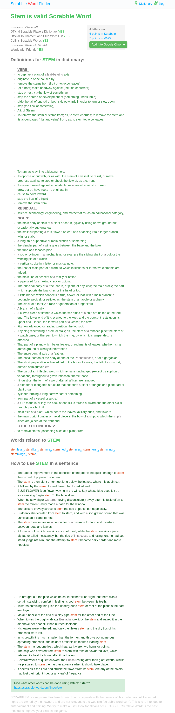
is (51, 317)
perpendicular (40, 362)
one (39, 101)
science (22, 213)
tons (81, 651)
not (92, 473)
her (33, 624)
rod (22, 254)
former (74, 637)
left (40, 633)
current (83, 88)
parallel (33, 407)
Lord (44, 669)
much (43, 637)
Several (22, 660)
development (51, 97)
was (121, 513)
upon (112, 317)
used (29, 281)
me (45, 449)
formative (95, 268)
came (39, 518)
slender (27, 245)
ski (45, 101)
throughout (39, 376)
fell (22, 486)
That (20, 344)
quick (98, 473)
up (117, 490)
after (61, 380)
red (54, 486)
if (34, 669)
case (32, 335)
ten (53, 481)
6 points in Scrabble (102, 33)
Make (21, 615)
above (97, 223)
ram (23, 171)
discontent (53, 477)
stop (20, 92)
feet (58, 481)
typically (79, 223)
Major (40, 499)
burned (60, 624)
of (42, 74)
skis (60, 101)
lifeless (74, 628)
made (29, 403)
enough (108, 473)
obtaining (35, 606)
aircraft (53, 398)
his (103, 499)
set (121, 535)
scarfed (58, 317)
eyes (107, 490)
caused (45, 79)
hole (61, 171)
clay (34, 171)
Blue (43, 490)
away (90, 499)
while (81, 531)
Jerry (43, 504)
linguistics (24, 380)
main (25, 223)
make (35, 88)
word (54, 268)
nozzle (32, 615)
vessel (84, 176)
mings (19, 454)
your (20, 495)
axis (66, 74)
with (43, 176)
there (105, 597)
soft (91, 513)
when (77, 664)
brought (22, 407)
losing (99, 535)
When (21, 499)
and (121, 115)
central (36, 353)
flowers (106, 412)
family (60, 277)
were (35, 628)
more (117, 540)
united (102, 313)
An (26, 326)
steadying (33, 601)
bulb (33, 531)
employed (23, 610)
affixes (73, 380)
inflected (42, 371)
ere (97, 669)
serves (41, 522)
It (18, 486)
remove (22, 83)
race (52, 304)
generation (66, 304)
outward (90, 403)
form (41, 380)
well (87, 486)
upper (21, 322)
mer (75, 449)
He (19, 597)
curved (24, 313)
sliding (88, 254)
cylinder (34, 254)
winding (22, 259)
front (20, 398)
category (117, 213)
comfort (46, 601)
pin (30, 259)
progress (23, 180)
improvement (41, 473)
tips (105, 628)
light (92, 597)
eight (44, 481)
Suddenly (23, 513)
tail (31, 101)
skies (71, 495)
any (82, 286)
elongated (40, 385)
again (111, 481)
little (22, 295)
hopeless (23, 544)
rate (26, 473)
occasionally (25, 227)
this (45, 606)
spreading (24, 642)
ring (71, 335)
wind (77, 490)
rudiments (81, 344)
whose (92, 490)
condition (65, 473)
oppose (26, 176)
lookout (78, 326)
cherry (100, 299)
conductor (60, 522)
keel (74, 317)
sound (108, 513)
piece (33, 313)
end (19, 317)
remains (70, 371)
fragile (40, 495)
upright (34, 416)
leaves (75, 83)
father (26, 535)
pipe (49, 250)
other (110, 403)
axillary (82, 412)
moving (61, 499)
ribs (42, 119)
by (53, 79)
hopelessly (99, 509)
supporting (36, 232)
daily (95, 540)
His (19, 628)
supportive (40, 241)
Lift (113, 490)
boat (27, 88)
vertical (25, 263)
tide (72, 88)
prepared (28, 664)
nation (72, 277)
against (58, 88)
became (85, 540)
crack (53, 281)
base (80, 245)
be (38, 79)
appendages (29, 119)
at (108, 313)
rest (50, 518)
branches (49, 290)
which (66, 268)
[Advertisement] (71, 145)
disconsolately (76, 499)
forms (24, 531)
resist (97, 176)
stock (108, 286)
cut (38, 176)
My (19, 535)
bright (39, 673)
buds (91, 412)
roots (44, 189)
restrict (32, 92)
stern (69, 513)
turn (94, 101)
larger (104, 232)
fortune (108, 535)
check (59, 180)
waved (107, 619)
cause (21, 194)
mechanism (53, 254)
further (56, 664)
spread (33, 97)
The (20, 286)
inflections (78, 268)
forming (34, 394)
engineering (53, 213)
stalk (44, 223)
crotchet (114, 362)
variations (23, 376)
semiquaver (36, 367)
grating (98, 513)
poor (83, 473)
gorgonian (111, 358)
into (41, 171)
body (33, 223)
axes (59, 431)
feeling (59, 601)
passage (79, 522)
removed (89, 380)
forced (80, 403)
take (97, 664)
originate (23, 79)
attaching (85, 232)
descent (44, 277)
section (63, 241)
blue (100, 490)
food (93, 522)
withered (45, 628)
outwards (70, 101)
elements (108, 268)
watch (43, 259)
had (116, 535)
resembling (37, 331)
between (65, 245)
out (27, 189)
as (66, 115)
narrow (53, 394)
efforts (110, 660)
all (66, 380)
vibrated (42, 513)
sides (76, 313)
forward (35, 185)
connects (51, 295)
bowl (98, 245)
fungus (96, 385)
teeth (102, 601)
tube (25, 250)
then (37, 481)
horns (93, 646)
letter (48, 263)
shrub (68, 223)
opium (66, 281)
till (44, 624)
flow (46, 92)
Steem (30, 110)
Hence (37, 322)
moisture (108, 522)
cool (71, 601)
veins (54, 119)
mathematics (77, 213)
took (74, 619)
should (88, 664)
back (55, 403)
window (80, 504)
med (60, 449)
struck (58, 669)
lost (25, 673)
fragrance (75, 673)
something (60, 92)
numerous (107, 637)
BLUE (21, 490)
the (30, 83)
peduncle (23, 299)
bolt (109, 254)
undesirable (87, 97)
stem (40, 115)
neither (75, 597)
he (28, 499)
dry (100, 628)
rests (105, 317)
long (23, 241)
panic (81, 509)
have (37, 189)
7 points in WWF (100, 38)
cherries (85, 115)
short (26, 362)
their (95, 660)
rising (88, 223)
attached (23, 340)
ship (89, 313)
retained (22, 655)
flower (57, 232)
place (104, 664)
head (68, 290)
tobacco (64, 83)
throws (90, 637)
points (105, 646)
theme (75, 376)
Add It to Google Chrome (108, 44)
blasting (52, 171)
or (34, 79)
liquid (44, 198)
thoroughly (42, 619)
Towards (23, 606)
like (32, 449)
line (32, 277)
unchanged (83, 371)
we (19, 664)
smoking (43, 281)
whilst (120, 660)
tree (51, 286)
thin (29, 241)
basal (27, 358)
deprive (26, 74)
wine (48, 245)
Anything (23, 331)
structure (54, 385)
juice (115, 531)
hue (46, 673)
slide (20, 101)
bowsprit (95, 317)
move (25, 185)
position (61, 326)
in (31, 79)
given (53, 376)
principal (29, 286)
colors (119, 669)
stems (37, 83)
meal (73, 531)
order (83, 101)
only (61, 628)
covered (41, 651)
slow (104, 101)
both (54, 101)
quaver (21, 367)
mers (91, 449)
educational (103, 213)
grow (20, 189)
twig (20, 236)
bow (88, 322)
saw (33, 499)
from (45, 83)
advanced (35, 326)
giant (102, 660)
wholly (44, 349)
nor (86, 597)
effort (116, 499)
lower (33, 317)
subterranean (43, 227)
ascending (48, 431)
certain (21, 601)
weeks (33, 660)
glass (55, 245)
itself (68, 624)
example (72, 254)
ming (107, 449)
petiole (50, 299)
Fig (19, 326)
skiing (41, 403)
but (114, 223)
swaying (29, 495)
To (19, 115)
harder (103, 540)
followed (54, 660)
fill (81, 597)
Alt (19, 110)
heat (36, 655)
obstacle (60, 185)
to (18, 74)
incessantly (46, 535)
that (42, 335)
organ (28, 389)
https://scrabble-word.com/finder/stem (39, 687)
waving (60, 490)
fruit (52, 83)
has (33, 646)
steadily (22, 540)
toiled (34, 535)
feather (58, 353)
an (53, 185)
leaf (69, 232)
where (97, 481)
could (66, 597)
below (73, 481)
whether (107, 344)
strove (48, 509)
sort (62, 531)
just (27, 486)
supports (31, 290)
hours (48, 655)
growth (29, 637)
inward (41, 194)
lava (105, 651)
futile (109, 499)
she (33, 513)
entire (27, 353)
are (117, 268)
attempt (61, 540)
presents (67, 642)
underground (68, 606)
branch (113, 232)
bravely (39, 509)
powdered (95, 651)
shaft (96, 254)
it (92, 232)
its (19, 119)
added (21, 272)
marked (79, 486)
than (61, 637)
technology (36, 213)
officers (28, 509)
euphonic (113, 371)
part (35, 245)
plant (37, 74)
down (111, 101)
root (25, 268)
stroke (34, 263)
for (64, 254)
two (69, 313)
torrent (34, 504)
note (70, 263)
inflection (64, 376)
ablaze (54, 619)
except (97, 371)
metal (56, 416)
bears (56, 344)
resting (79, 660)
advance (67, 664)
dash (62, 504)
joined (34, 421)
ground (107, 223)
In (18, 637)
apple (85, 299)
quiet (44, 660)
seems (24, 669)
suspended (100, 335)
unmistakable (26, 518)
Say (84, 490)
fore (118, 313)
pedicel (36, 299)
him (41, 540)
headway (46, 88)
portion (36, 358)
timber (45, 313)
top (78, 290)
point (33, 194)
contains (51, 531)
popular (41, 477)
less (18, 449)
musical (61, 263)
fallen (71, 655)
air (19, 624)
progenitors (85, 304)
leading (51, 326)
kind (88, 286)
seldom (56, 642)
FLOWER (32, 490)
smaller (53, 637)
